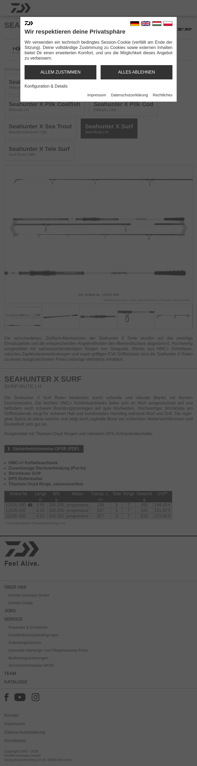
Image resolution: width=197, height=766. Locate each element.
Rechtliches (162, 95)
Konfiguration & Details (46, 86)
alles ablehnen (136, 72)
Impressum (96, 95)
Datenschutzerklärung (129, 95)
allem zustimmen (60, 72)
